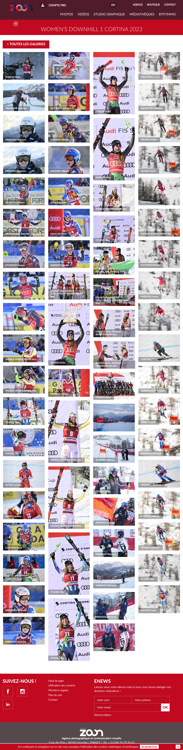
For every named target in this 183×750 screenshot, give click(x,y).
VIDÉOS (83, 14)
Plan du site (55, 695)
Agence (138, 5)
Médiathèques (141, 14)
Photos (66, 14)
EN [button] (113, 5)
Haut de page (56, 681)
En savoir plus (149, 747)
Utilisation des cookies (61, 685)
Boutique (153, 5)
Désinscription (102, 715)
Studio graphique (109, 14)
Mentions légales (58, 690)
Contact (53, 700)
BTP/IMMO (167, 14)
